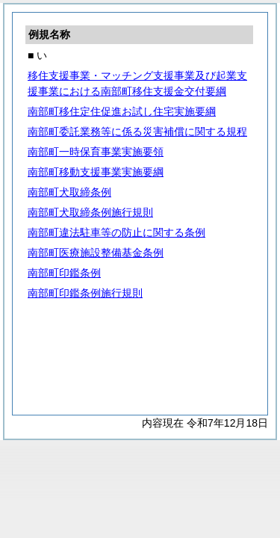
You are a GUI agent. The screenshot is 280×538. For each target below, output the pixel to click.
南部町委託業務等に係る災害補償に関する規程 (137, 131)
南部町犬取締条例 (69, 192)
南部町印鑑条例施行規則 (85, 293)
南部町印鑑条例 (64, 273)
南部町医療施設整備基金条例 (96, 253)
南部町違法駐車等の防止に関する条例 (116, 232)
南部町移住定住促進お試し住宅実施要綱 (122, 111)
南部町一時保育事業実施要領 (96, 152)
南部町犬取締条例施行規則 (90, 212)
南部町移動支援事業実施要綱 (96, 172)
